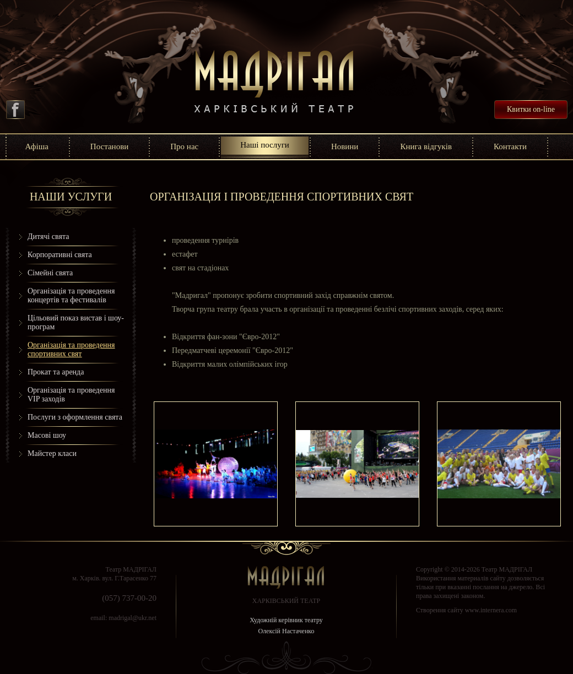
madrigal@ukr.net (132, 618)
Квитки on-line (531, 109)
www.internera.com (491, 610)
